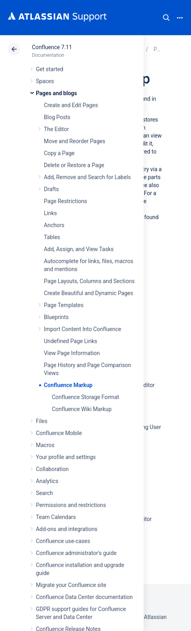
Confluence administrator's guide (76, 553)
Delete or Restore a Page (74, 165)
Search (166, 17)
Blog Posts (57, 117)
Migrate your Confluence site (71, 585)
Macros (45, 445)
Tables (52, 237)
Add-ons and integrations (66, 529)
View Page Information (72, 353)
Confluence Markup (68, 385)
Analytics (47, 481)
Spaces (45, 81)
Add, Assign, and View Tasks (79, 249)
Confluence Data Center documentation (84, 597)
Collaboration (52, 469)
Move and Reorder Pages (74, 141)
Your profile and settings (66, 457)
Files (41, 421)
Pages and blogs (56, 93)
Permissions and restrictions (71, 505)
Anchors (54, 225)
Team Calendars (56, 517)
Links (50, 213)
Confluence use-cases (63, 541)
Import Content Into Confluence (82, 329)
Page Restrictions (65, 201)
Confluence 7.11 (52, 47)
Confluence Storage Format (85, 397)
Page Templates (63, 305)
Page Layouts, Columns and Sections (89, 281)
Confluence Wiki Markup (82, 409)
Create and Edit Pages (71, 105)
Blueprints (56, 317)
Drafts (51, 189)
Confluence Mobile (59, 433)
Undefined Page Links (70, 341)
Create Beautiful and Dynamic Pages (88, 293)
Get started (49, 69)
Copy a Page (59, 153)
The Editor (56, 129)
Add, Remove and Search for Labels (87, 177)
